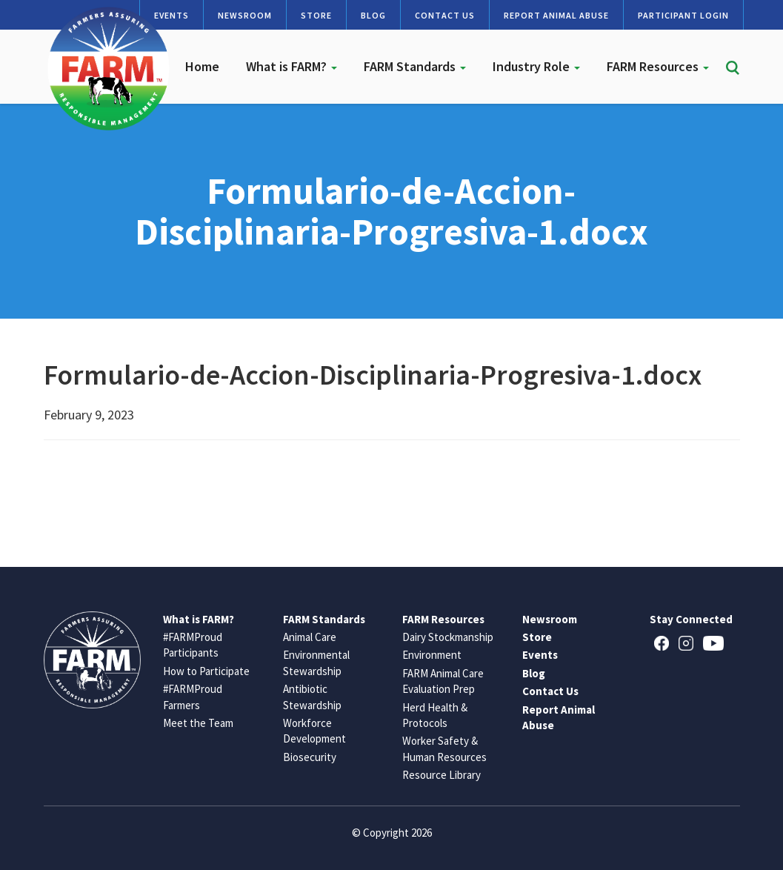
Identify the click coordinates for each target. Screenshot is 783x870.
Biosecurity (309, 757)
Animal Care (309, 637)
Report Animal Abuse (556, 15)
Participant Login (683, 15)
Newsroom (245, 15)
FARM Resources (658, 66)
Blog (373, 15)
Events (540, 655)
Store (316, 15)
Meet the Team (198, 723)
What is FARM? (291, 66)
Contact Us (445, 15)
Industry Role (536, 66)
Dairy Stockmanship (447, 637)
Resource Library (441, 775)
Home (202, 66)
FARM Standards (415, 66)
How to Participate (206, 671)
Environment (432, 655)
